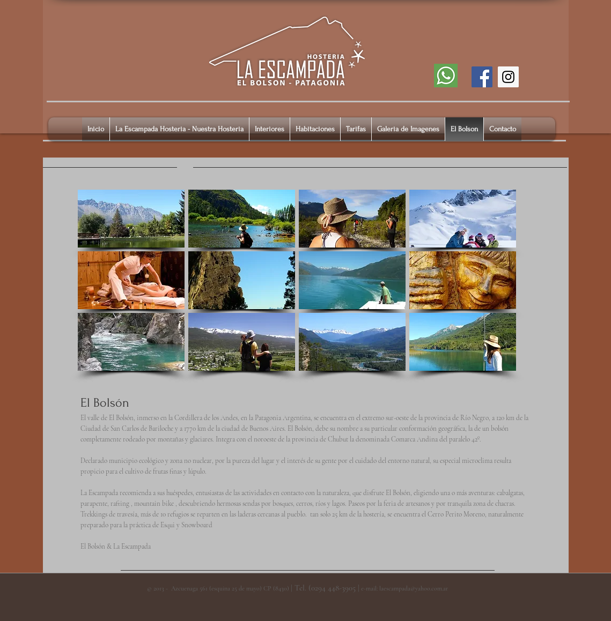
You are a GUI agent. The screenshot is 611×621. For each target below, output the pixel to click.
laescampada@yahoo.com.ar (413, 588)
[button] (131, 219)
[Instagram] (508, 76)
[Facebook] (482, 76)
